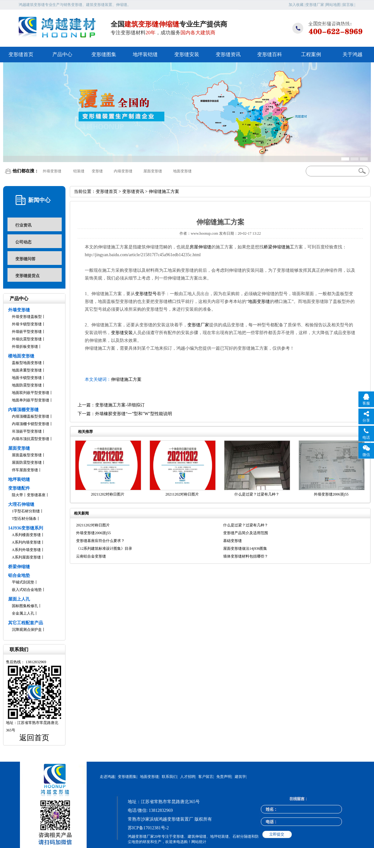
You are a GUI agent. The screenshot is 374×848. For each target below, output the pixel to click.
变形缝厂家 (314, 4)
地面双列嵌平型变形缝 (30, 392)
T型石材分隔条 (24, 518)
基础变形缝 (232, 541)
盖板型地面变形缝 (27, 363)
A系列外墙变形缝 (26, 550)
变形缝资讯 (228, 54)
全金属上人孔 (23, 613)
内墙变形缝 (123, 171)
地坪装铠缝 (145, 54)
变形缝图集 (103, 54)
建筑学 (240, 776)
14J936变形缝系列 (25, 528)
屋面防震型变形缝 (27, 462)
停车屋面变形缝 (25, 470)
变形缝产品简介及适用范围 (245, 533)
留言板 (348, 4)
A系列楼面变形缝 (26, 535)
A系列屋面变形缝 (26, 557)
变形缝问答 (25, 258)
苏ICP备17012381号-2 (148, 828)
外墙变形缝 (52, 171)
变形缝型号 (146, 293)
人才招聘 (187, 776)
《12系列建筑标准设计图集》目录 (104, 548)
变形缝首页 (20, 54)
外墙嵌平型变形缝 (27, 331)
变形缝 (97, 171)
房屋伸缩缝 (200, 247)
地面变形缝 (182, 171)
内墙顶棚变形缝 (23, 409)
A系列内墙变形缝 (26, 542)
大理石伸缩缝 (21, 504)
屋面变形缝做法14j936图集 (245, 548)
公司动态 (23, 242)
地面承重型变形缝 (27, 370)
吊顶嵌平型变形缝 (27, 431)
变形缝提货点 (27, 275)
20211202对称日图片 (108, 494)
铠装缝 (78, 171)
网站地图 (333, 4)
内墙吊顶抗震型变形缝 (30, 439)
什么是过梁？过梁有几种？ (256, 494)
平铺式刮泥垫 (23, 582)
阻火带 (17, 495)
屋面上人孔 (19, 599)
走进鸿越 (107, 776)
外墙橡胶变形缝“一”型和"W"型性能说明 (133, 413)
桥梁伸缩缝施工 (279, 247)
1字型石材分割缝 (26, 511)
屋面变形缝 (152, 171)
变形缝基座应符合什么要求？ (100, 541)
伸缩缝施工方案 (126, 379)
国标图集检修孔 (25, 606)
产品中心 (62, 54)
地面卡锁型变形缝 (27, 378)
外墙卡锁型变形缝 (27, 324)
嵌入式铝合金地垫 (27, 589)
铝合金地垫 (19, 575)
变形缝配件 (19, 488)
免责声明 (223, 776)
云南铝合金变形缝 (91, 556)
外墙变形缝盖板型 (27, 316)
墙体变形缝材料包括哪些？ (245, 556)
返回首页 (34, 737)
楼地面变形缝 (21, 356)
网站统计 (198, 842)
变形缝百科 (269, 54)
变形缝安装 (186, 54)
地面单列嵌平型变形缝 (30, 400)
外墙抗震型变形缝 (27, 339)
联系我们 (169, 776)
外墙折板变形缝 (25, 346)
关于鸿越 (352, 54)
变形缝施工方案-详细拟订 (120, 405)
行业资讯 (23, 225)
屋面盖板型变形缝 (27, 455)
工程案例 (311, 54)
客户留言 (205, 776)
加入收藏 (296, 4)
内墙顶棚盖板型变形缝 (30, 416)
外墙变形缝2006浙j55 (331, 494)
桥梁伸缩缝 (19, 566)
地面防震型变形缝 (27, 385)
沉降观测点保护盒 (27, 629)
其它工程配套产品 (25, 622)
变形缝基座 (36, 495)
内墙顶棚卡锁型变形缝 (30, 424)
